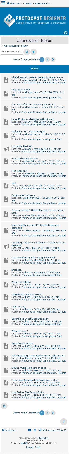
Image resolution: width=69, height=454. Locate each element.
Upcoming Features (22, 146)
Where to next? (19, 331)
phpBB (24, 443)
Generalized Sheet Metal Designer (29, 318)
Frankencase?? (19, 170)
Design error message (23, 195)
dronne (28, 260)
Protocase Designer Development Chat (41, 97)
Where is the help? (21, 282)
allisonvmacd (31, 92)
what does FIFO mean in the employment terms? (37, 77)
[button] (53, 59)
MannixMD (43, 438)
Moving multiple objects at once (28, 367)
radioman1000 (31, 198)
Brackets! (16, 269)
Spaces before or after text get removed (33, 257)
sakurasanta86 (32, 230)
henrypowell (30, 80)
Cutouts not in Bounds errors (27, 294)
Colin (27, 248)
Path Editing (18, 306)
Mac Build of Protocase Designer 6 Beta (32, 104)
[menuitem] (35, 430)
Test (13, 183)
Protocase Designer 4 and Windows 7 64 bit (35, 380)
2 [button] (47, 59)
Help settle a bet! (20, 89)
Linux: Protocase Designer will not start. (32, 119)
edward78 (29, 161)
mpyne (27, 122)
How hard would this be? (24, 158)
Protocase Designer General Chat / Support (44, 82)
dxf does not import (22, 343)
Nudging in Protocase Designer (28, 131)
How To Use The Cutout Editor (27, 392)
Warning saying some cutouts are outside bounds (38, 355)
